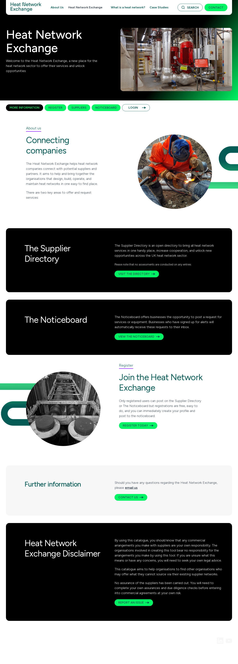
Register (55, 107)
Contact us (128, 497)
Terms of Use (14, 652)
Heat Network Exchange (85, 7)
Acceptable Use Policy (39, 652)
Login (133, 107)
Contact (215, 7)
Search (193, 7)
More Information (24, 107)
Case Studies (159, 7)
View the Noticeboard (136, 336)
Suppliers (78, 107)
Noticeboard (106, 107)
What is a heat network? (128, 7)
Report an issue (131, 602)
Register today (135, 425)
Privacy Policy (64, 652)
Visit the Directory (134, 274)
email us (131, 488)
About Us (57, 7)
